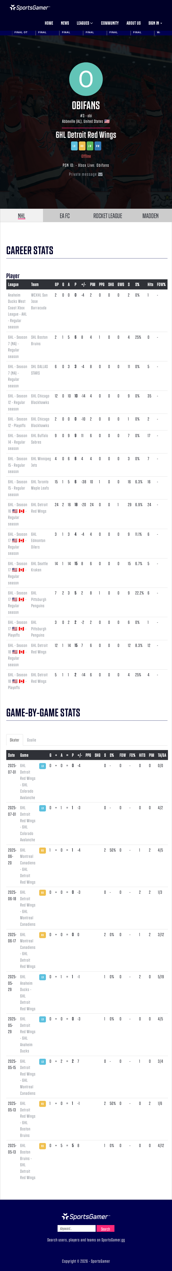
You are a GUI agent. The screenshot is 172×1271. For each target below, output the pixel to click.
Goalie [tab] (31, 739)
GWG (121, 284)
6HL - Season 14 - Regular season (17, 442)
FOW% (161, 284)
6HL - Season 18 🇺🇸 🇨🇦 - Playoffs (17, 681)
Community (110, 23)
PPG (102, 284)
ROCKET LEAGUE (107, 215)
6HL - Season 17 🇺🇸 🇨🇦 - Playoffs (17, 628)
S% (137, 284)
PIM (92, 284)
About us (134, 23)
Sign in (155, 23)
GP (57, 284)
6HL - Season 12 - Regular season (17, 402)
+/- (83, 284)
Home (49, 23)
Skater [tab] (14, 739)
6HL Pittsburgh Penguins (38, 599)
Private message (86, 174)
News (65, 23)
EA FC (65, 215)
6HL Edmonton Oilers (38, 540)
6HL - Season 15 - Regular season (17, 465)
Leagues (85, 23)
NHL (21, 215)
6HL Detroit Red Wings (86, 134)
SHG (111, 284)
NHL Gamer (30, 7)
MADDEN (150, 215)
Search (105, 1229)
